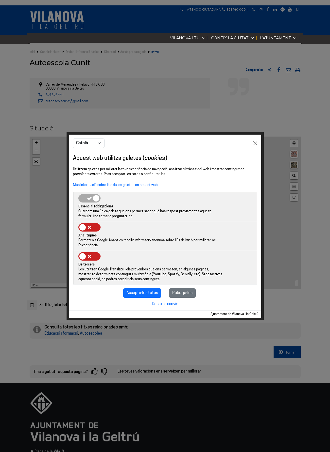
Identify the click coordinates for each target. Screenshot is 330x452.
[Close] (255, 158)
